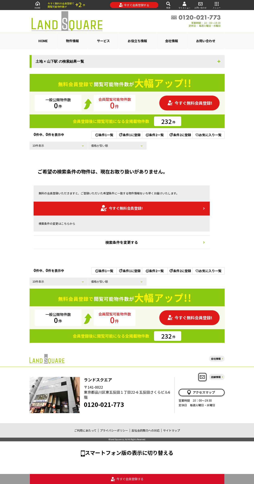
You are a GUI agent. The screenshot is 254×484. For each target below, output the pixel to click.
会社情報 (171, 40)
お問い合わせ (200, 5)
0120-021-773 (104, 404)
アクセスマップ (200, 392)
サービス (103, 40)
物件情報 (72, 40)
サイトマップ (171, 430)
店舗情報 (216, 377)
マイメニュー (184, 5)
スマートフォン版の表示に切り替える (129, 452)
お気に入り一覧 (208, 134)
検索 (168, 5)
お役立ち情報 (137, 40)
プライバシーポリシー (114, 430)
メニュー (217, 5)
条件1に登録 (129, 134)
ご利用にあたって (85, 430)
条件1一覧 (104, 134)
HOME (38, 5)
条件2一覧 (155, 134)
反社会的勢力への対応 (146, 430)
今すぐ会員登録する (134, 5)
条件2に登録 (180, 134)
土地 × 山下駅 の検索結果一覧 (60, 61)
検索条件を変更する (121, 242)
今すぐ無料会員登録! (189, 103)
